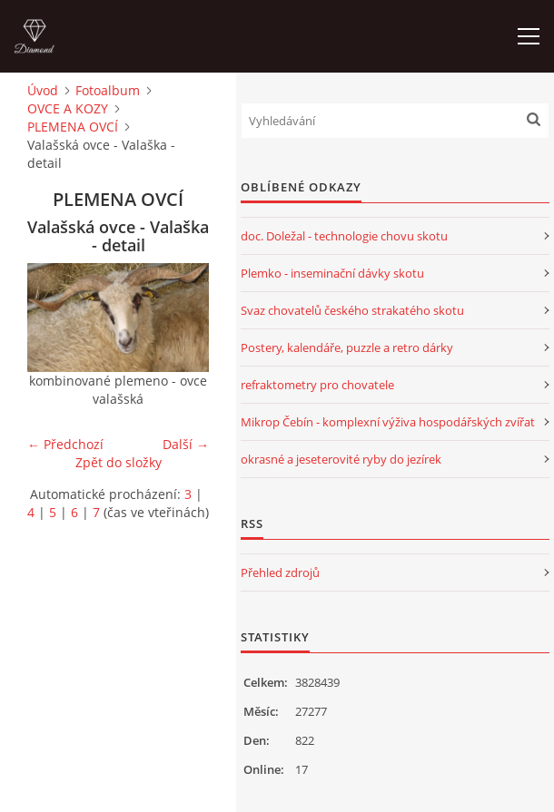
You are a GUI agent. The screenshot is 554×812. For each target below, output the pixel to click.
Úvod (42, 90)
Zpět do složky (118, 462)
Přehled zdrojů (280, 572)
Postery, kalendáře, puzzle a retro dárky (347, 347)
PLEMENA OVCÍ (72, 126)
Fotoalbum (107, 90)
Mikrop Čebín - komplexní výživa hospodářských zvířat (388, 422)
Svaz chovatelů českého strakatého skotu (352, 310)
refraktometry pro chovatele (317, 385)
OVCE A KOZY (67, 108)
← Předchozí (65, 444)
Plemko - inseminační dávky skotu (332, 273)
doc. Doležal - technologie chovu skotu (344, 236)
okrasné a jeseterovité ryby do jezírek (341, 459)
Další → (186, 444)
